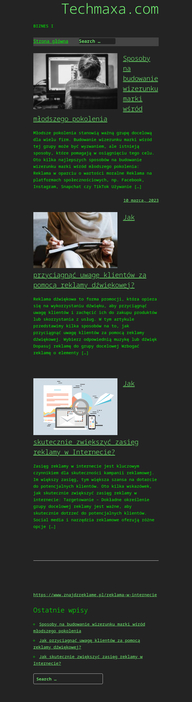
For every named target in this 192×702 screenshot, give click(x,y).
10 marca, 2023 (141, 200)
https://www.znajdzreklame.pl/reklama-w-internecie (95, 594)
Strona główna (50, 41)
